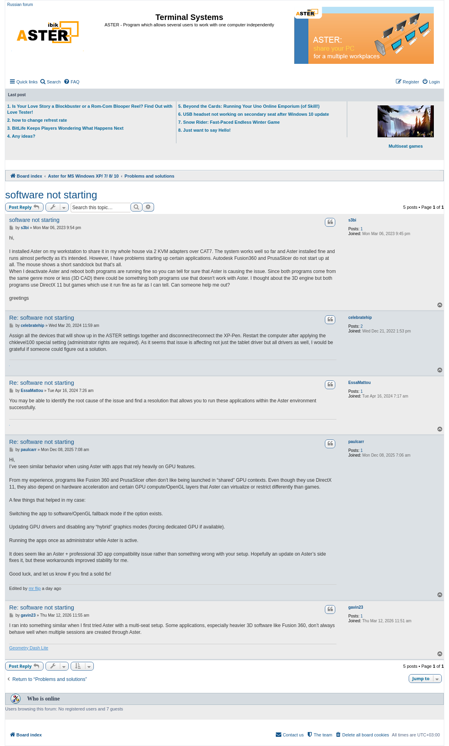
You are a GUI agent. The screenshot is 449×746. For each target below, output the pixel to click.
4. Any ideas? (21, 136)
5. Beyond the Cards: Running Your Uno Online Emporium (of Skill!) (249, 106)
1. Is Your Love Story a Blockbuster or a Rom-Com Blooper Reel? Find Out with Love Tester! (89, 109)
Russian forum (20, 4)
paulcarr (356, 441)
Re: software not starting (41, 317)
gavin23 (355, 607)
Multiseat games (406, 126)
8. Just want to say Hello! (204, 130)
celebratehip (360, 317)
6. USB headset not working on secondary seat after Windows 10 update (253, 114)
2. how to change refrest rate (37, 120)
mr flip (35, 588)
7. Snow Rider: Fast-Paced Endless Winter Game (229, 122)
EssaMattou (359, 382)
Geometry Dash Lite (28, 647)
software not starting (51, 194)
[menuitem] (50, 82)
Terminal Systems (190, 17)
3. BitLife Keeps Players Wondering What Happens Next (65, 128)
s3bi (352, 220)
